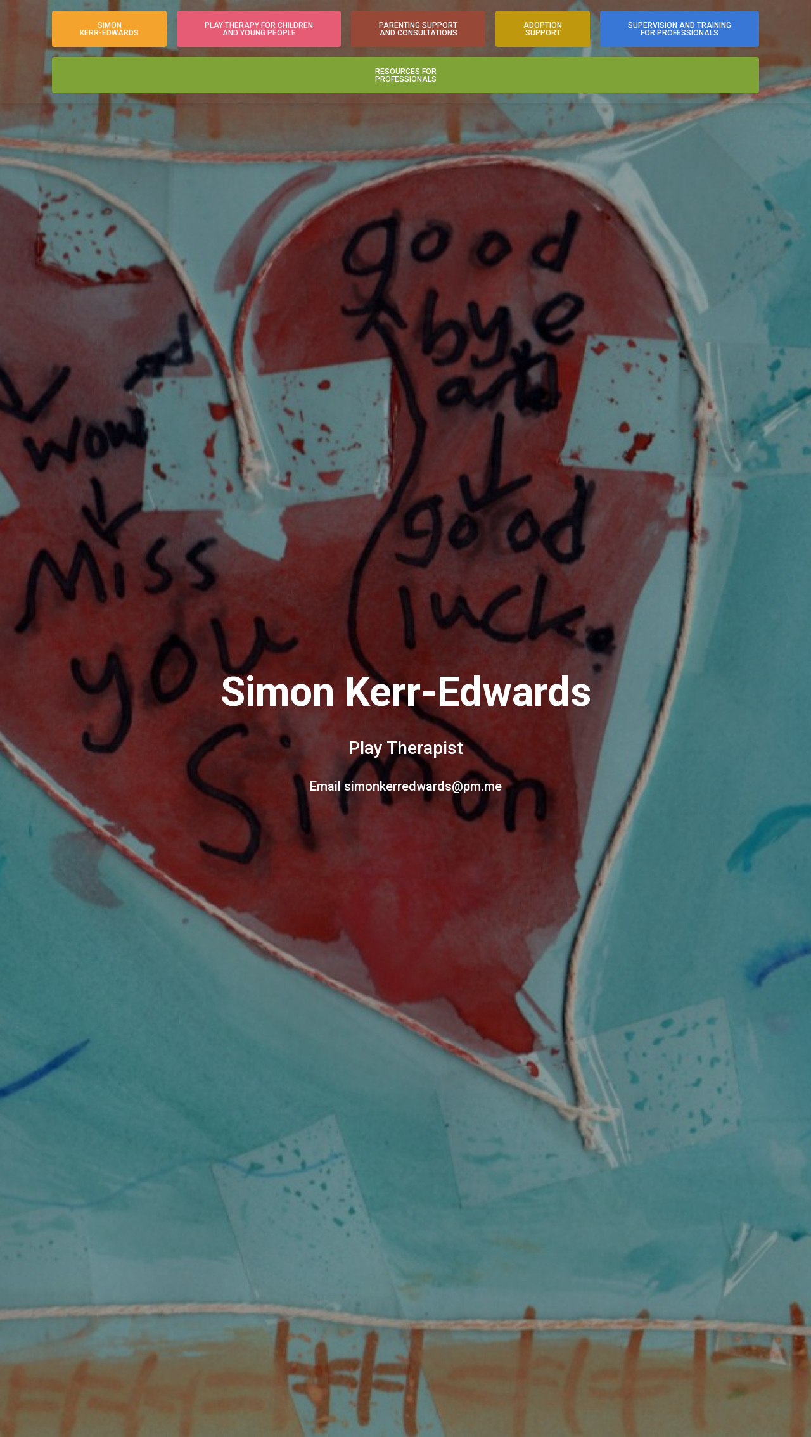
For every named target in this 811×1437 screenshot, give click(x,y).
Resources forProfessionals (406, 75)
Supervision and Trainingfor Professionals (679, 29)
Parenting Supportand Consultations (418, 29)
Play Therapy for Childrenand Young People (259, 29)
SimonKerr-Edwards (109, 29)
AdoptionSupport (542, 29)
